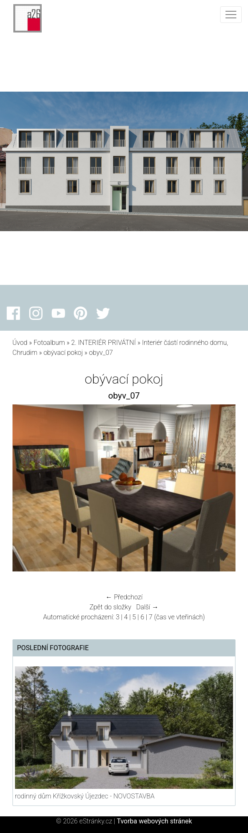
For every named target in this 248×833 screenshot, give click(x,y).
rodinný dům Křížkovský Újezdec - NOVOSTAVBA (85, 796)
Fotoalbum (49, 343)
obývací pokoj (63, 353)
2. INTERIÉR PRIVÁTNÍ (103, 343)
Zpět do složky (110, 607)
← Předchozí (123, 597)
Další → (147, 607)
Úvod (20, 343)
